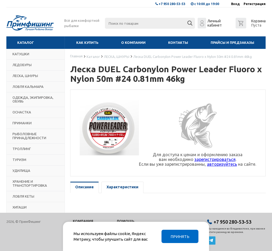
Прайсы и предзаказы (232, 42)
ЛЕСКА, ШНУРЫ (25, 76)
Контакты (178, 42)
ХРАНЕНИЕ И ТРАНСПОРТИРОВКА (29, 183)
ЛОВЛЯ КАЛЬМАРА (28, 86)
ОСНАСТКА (21, 112)
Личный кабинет (214, 23)
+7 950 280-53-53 (172, 4)
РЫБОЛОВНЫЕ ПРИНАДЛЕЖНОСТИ (29, 136)
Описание (84, 187)
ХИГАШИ (19, 207)
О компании (133, 42)
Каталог (25, 42)
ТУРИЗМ (19, 159)
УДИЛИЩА (21, 170)
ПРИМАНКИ (22, 123)
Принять (180, 236)
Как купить (87, 42)
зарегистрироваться (215, 159)
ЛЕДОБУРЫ (22, 65)
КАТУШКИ (20, 54)
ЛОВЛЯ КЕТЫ (23, 196)
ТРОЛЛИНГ (21, 149)
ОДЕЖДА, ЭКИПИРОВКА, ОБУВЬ (32, 99)
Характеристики (122, 187)
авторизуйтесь (222, 164)
